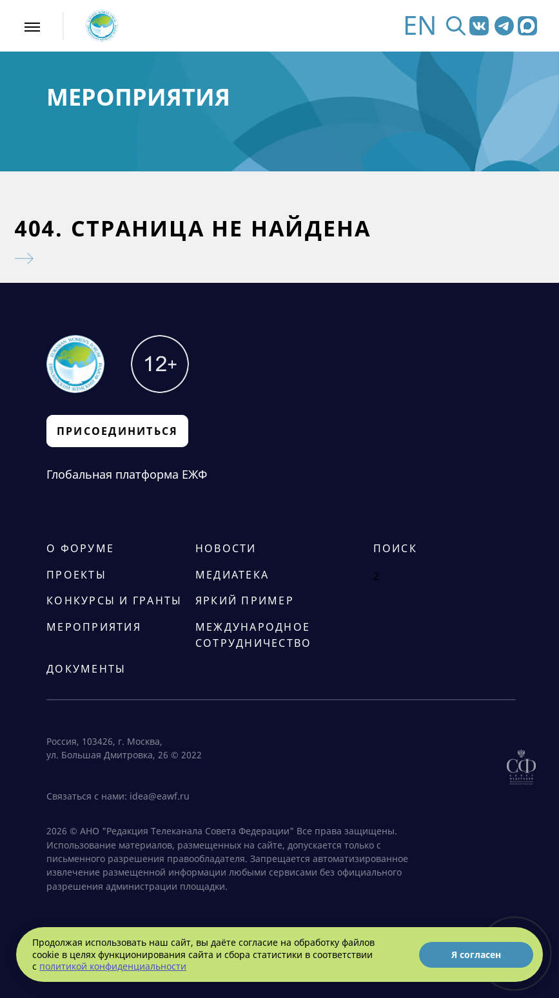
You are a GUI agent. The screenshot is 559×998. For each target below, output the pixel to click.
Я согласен (476, 954)
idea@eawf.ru (160, 796)
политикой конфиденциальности (112, 966)
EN (419, 25)
